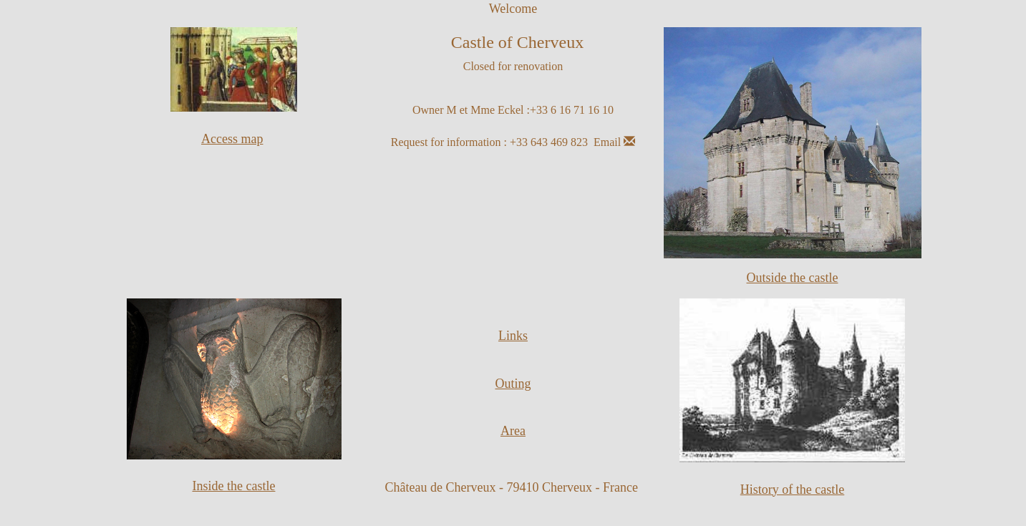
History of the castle (792, 489)
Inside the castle (234, 486)
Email (614, 142)
